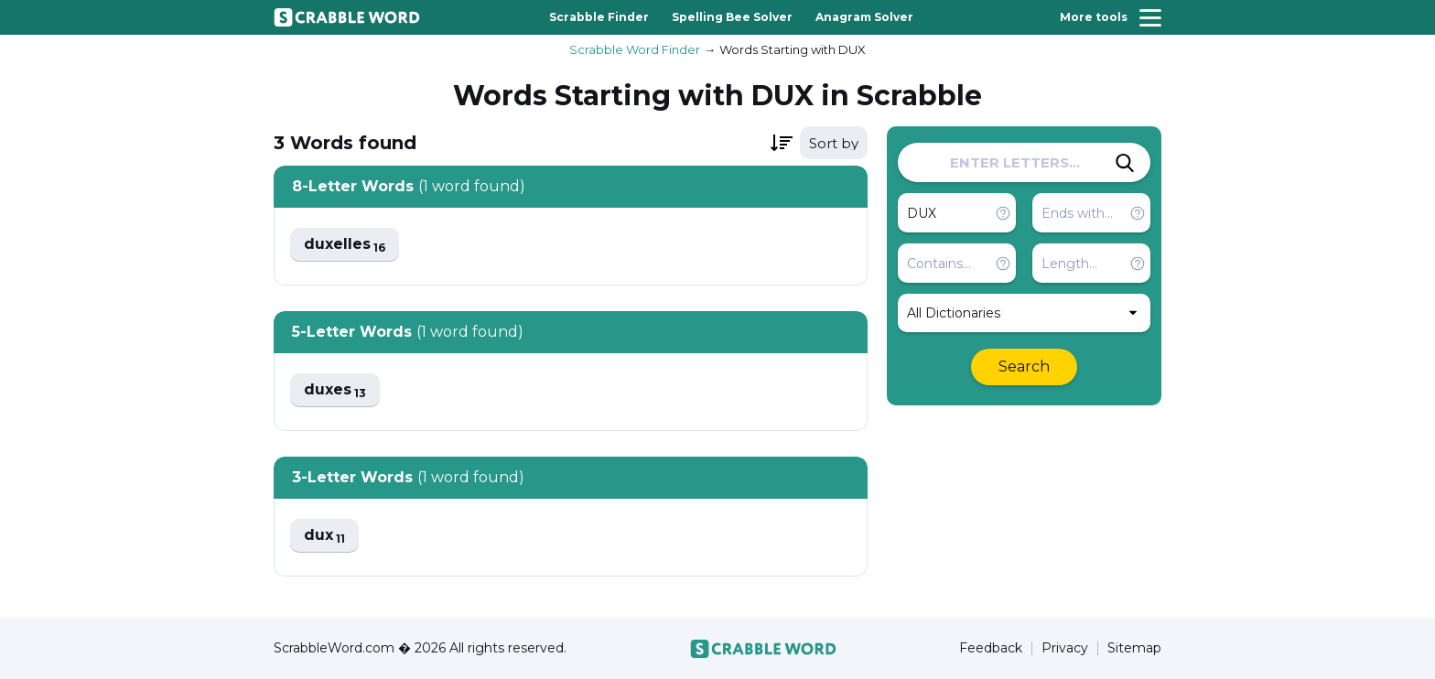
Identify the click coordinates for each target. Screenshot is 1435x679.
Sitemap (1134, 648)
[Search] (1125, 163)
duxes (335, 390)
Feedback (990, 648)
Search (1024, 366)
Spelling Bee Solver (732, 17)
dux (324, 535)
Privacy (1064, 648)
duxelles (344, 244)
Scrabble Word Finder (634, 49)
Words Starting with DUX (792, 49)
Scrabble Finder (599, 17)
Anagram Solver (864, 17)
